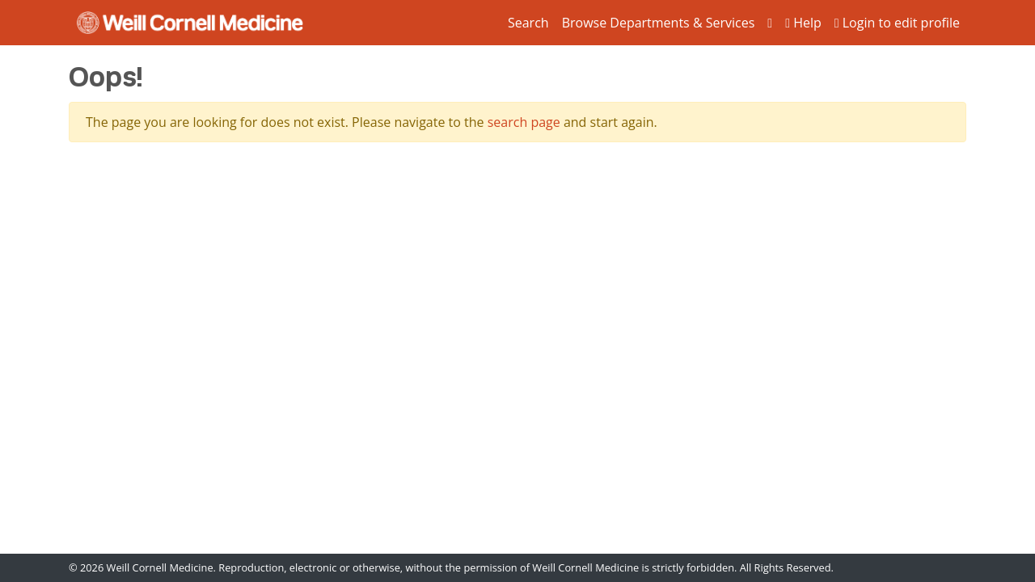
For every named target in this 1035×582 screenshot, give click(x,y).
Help (803, 23)
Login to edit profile (897, 23)
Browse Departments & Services (658, 23)
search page (524, 122)
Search (528, 23)
